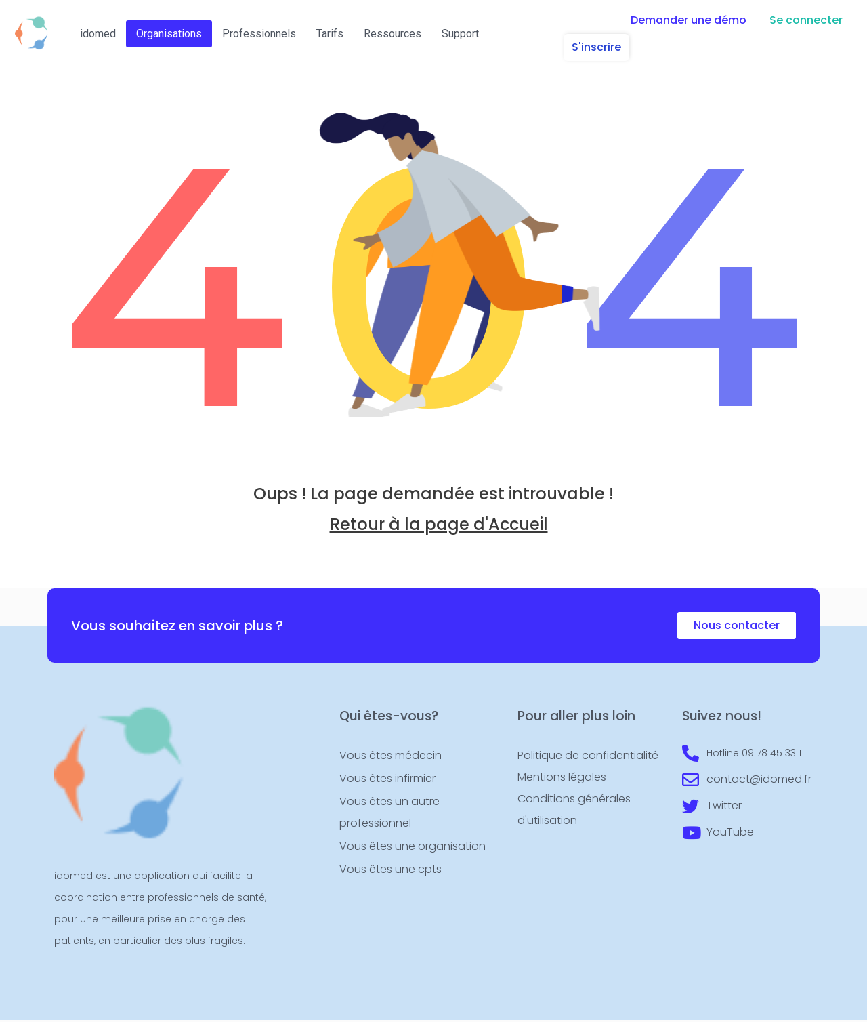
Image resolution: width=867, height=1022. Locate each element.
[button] (688, 20)
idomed (98, 33)
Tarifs (329, 33)
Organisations (169, 33)
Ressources (392, 33)
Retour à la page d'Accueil (439, 527)
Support (460, 33)
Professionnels (259, 33)
